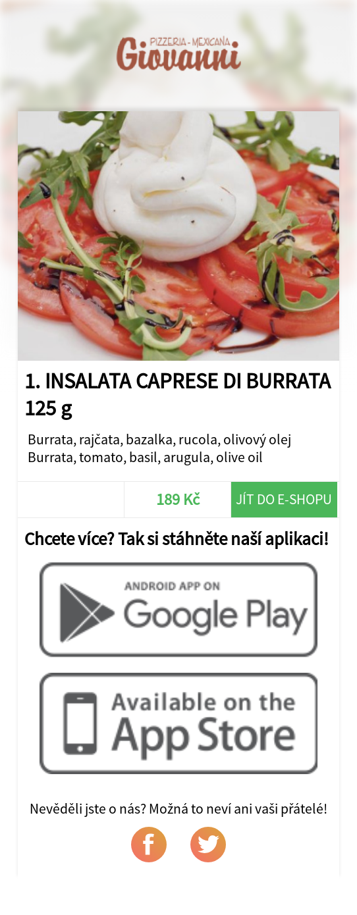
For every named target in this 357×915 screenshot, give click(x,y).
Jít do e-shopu (284, 499)
